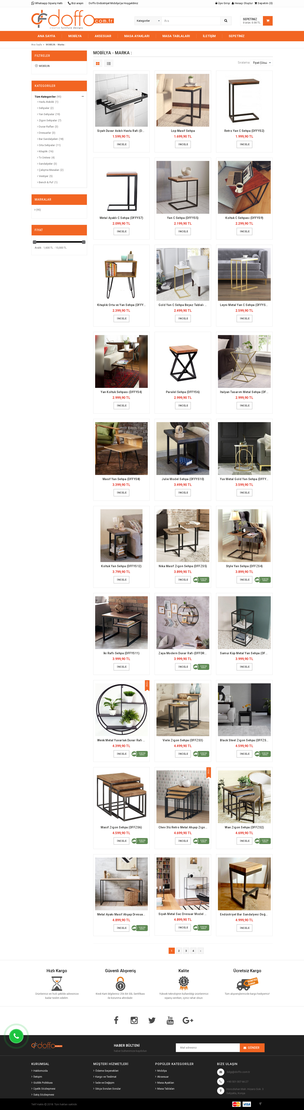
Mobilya (162, 1070)
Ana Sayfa (46, 36)
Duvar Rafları (45, 126)
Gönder (253, 1047)
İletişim (209, 36)
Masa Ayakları (165, 1082)
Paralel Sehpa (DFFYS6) (183, 392)
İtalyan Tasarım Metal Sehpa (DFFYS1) (245, 392)
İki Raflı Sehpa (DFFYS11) (121, 653)
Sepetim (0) (263, 3)
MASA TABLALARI (176, 36)
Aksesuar (163, 1076)
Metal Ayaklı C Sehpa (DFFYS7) (121, 218)
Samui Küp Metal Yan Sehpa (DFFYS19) (245, 653)
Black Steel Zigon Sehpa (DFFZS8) (244, 740)
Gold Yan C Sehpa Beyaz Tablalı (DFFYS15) (184, 305)
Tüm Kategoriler (45, 96)
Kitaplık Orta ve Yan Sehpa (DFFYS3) (122, 305)
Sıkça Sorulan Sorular (108, 1088)
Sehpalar (43, 108)
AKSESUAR (103, 36)
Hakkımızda (40, 1070)
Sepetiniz (237, 36)
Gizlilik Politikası (43, 1082)
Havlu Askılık (45, 101)
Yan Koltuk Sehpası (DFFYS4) (121, 392)
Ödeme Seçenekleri (106, 1070)
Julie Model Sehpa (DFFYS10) (183, 479)
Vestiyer (42, 176)
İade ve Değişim (104, 1082)
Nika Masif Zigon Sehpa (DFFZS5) (183, 566)
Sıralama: (244, 62)
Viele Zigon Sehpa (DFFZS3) (183, 740)
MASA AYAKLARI (136, 36)
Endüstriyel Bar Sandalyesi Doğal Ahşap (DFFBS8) (245, 914)
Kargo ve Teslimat (105, 1076)
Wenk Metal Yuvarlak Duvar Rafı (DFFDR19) (122, 740)
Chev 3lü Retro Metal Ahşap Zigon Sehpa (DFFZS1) (184, 827)
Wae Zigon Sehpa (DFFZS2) (244, 827)
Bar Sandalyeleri (47, 139)
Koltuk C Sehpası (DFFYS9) (244, 218)
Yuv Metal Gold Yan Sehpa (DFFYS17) (245, 479)
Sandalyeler (45, 163)
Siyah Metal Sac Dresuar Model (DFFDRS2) (184, 914)
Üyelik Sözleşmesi (44, 1088)
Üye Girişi (222, 3)
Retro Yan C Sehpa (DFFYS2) (244, 130)
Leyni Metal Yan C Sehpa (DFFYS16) (245, 305)
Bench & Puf (45, 182)
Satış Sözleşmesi (43, 1094)
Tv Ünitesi (43, 157)
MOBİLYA (75, 36)
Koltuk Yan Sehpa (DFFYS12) (121, 566)
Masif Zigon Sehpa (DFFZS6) (121, 827)
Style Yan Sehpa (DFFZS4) (244, 566)
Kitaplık (42, 151)
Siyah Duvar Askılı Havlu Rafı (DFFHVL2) (122, 130)
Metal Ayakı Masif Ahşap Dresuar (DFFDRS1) (122, 914)
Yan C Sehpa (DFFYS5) (183, 218)
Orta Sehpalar (46, 145)
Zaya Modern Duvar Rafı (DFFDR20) (184, 653)
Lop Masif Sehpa (183, 130)
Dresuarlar (44, 132)
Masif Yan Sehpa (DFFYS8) (121, 479)
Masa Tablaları (165, 1088)
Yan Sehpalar (45, 114)
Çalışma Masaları (48, 169)
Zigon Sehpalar (47, 120)
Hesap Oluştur (242, 3)
